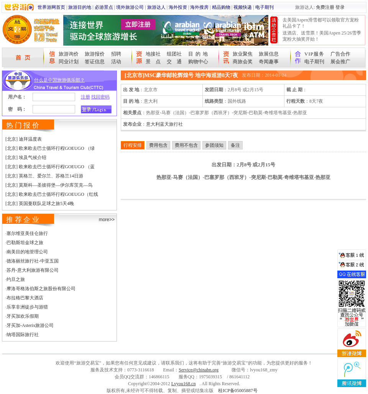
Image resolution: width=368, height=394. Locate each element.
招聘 (116, 54)
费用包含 (158, 145)
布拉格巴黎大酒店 (25, 297)
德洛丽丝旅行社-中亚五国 (33, 261)
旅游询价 (69, 54)
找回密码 (100, 97)
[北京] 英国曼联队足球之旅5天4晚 (39, 203)
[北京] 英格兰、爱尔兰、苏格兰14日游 (44, 176)
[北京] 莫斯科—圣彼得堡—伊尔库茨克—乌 (48, 185)
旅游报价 (95, 54)
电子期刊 (264, 7)
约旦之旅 (16, 279)
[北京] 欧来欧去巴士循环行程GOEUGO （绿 (50, 148)
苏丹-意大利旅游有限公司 (33, 270)
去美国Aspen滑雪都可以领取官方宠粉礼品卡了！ (321, 23)
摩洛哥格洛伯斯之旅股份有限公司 (41, 288)
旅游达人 (156, 7)
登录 (340, 7)
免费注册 (325, 7)
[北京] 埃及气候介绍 (25, 157)
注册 (85, 97)
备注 (235, 145)
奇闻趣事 (269, 61)
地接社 (153, 54)
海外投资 (178, 7)
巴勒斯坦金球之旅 (25, 242)
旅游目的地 (79, 7)
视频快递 (242, 7)
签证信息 (95, 61)
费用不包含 (186, 145)
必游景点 (104, 7)
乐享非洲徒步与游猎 (27, 307)
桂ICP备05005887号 (238, 390)
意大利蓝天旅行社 (164, 124)
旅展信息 (269, 54)
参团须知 (214, 145)
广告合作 (340, 54)
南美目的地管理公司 (27, 251)
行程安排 (132, 145)
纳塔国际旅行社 (23, 334)
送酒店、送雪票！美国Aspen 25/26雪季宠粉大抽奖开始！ (322, 36)
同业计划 (69, 61)
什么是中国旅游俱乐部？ (59, 80)
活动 (116, 61)
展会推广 (340, 61)
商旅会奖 (243, 61)
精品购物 (221, 7)
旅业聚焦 (243, 54)
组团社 (174, 54)
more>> (107, 219)
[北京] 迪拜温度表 (23, 139)
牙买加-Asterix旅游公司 (30, 325)
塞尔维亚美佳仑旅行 (27, 233)
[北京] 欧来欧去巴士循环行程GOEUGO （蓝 (50, 166)
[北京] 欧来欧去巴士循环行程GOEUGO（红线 (51, 194)
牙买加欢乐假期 (23, 316)
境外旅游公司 (130, 7)
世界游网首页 (51, 7)
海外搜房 (199, 7)
